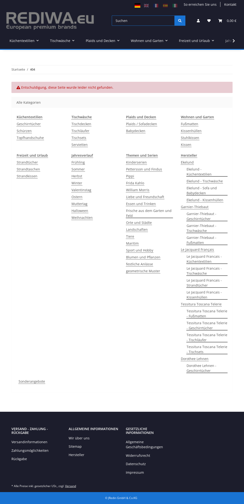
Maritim (132, 243)
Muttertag (79, 203)
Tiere (130, 236)
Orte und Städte (139, 222)
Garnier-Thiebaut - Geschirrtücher (201, 216)
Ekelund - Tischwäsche (205, 181)
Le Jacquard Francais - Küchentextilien (204, 259)
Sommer (78, 169)
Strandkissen (27, 176)
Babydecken (135, 131)
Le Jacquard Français (197, 249)
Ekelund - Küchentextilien (199, 171)
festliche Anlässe (139, 264)
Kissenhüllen (191, 131)
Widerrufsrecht (138, 455)
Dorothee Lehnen (194, 358)
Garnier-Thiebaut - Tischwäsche (201, 228)
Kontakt (230, 4)
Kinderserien (136, 162)
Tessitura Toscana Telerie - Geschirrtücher (207, 325)
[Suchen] (143, 20)
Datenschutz (136, 464)
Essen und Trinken (141, 203)
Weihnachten (82, 217)
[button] (198, 20)
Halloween (79, 210)
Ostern (76, 197)
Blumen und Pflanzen (143, 257)
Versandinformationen (29, 442)
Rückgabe (19, 459)
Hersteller (76, 455)
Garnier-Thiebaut (194, 207)
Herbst (76, 176)
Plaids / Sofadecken (141, 124)
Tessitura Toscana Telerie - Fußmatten (207, 313)
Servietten (79, 144)
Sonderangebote (32, 381)
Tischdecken (81, 124)
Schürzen (24, 131)
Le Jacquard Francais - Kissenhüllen (204, 294)
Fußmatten (189, 124)
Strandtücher (27, 162)
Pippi (130, 176)
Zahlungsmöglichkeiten (30, 450)
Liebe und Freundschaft (145, 197)
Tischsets (78, 137)
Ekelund (187, 162)
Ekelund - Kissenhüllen (205, 200)
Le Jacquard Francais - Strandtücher (204, 283)
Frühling (78, 162)
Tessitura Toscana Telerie (201, 304)
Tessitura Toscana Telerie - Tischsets (207, 349)
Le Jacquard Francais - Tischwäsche (204, 271)
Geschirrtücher (29, 124)
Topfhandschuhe (30, 137)
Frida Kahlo (135, 183)
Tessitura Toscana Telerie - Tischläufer (207, 337)
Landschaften (137, 229)
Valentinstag (81, 190)
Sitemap (75, 446)
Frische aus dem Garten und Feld (149, 213)
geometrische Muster (143, 271)
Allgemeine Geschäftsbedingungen (144, 444)
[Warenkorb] (227, 20)
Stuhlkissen (190, 137)
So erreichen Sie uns (200, 4)
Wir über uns (79, 438)
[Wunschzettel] (208, 20)
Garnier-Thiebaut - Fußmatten (201, 240)
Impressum (135, 472)
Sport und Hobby (139, 250)
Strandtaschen (28, 169)
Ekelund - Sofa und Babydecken (202, 190)
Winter (76, 183)
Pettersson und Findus (144, 169)
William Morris (137, 190)
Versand (70, 486)
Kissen (186, 144)
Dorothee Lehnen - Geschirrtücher (201, 368)
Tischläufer (80, 131)
